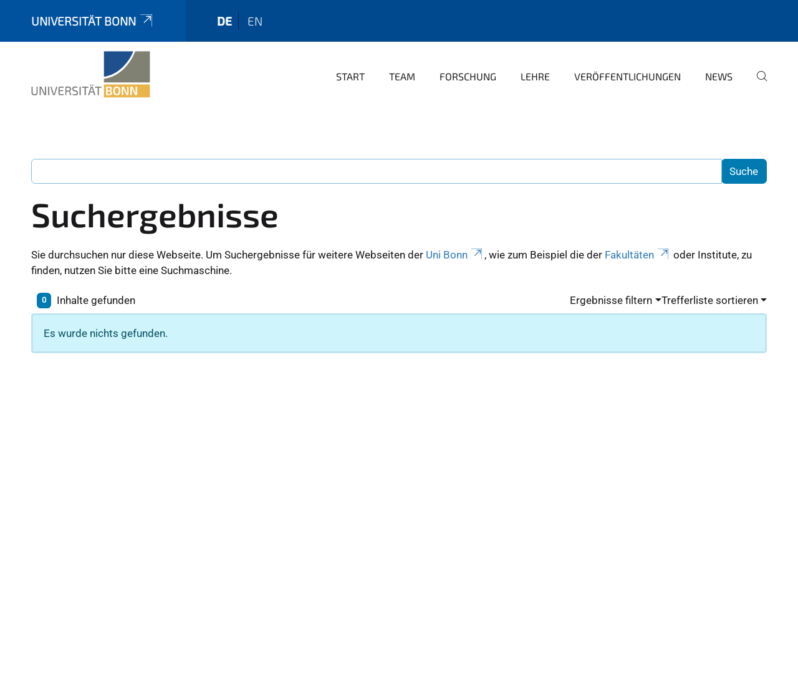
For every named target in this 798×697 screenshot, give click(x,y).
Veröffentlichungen (627, 76)
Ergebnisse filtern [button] (611, 300)
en (255, 21)
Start (350, 76)
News (719, 76)
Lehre (535, 76)
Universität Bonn (93, 21)
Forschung (468, 76)
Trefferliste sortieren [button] (709, 300)
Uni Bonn (455, 255)
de (224, 21)
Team (402, 76)
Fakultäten (638, 255)
